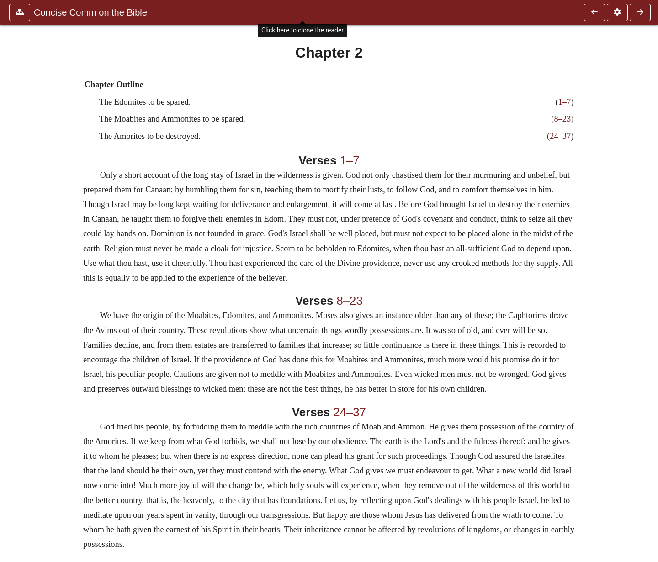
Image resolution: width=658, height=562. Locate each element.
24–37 (560, 136)
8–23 (562, 118)
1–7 (564, 101)
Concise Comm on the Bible (90, 12)
